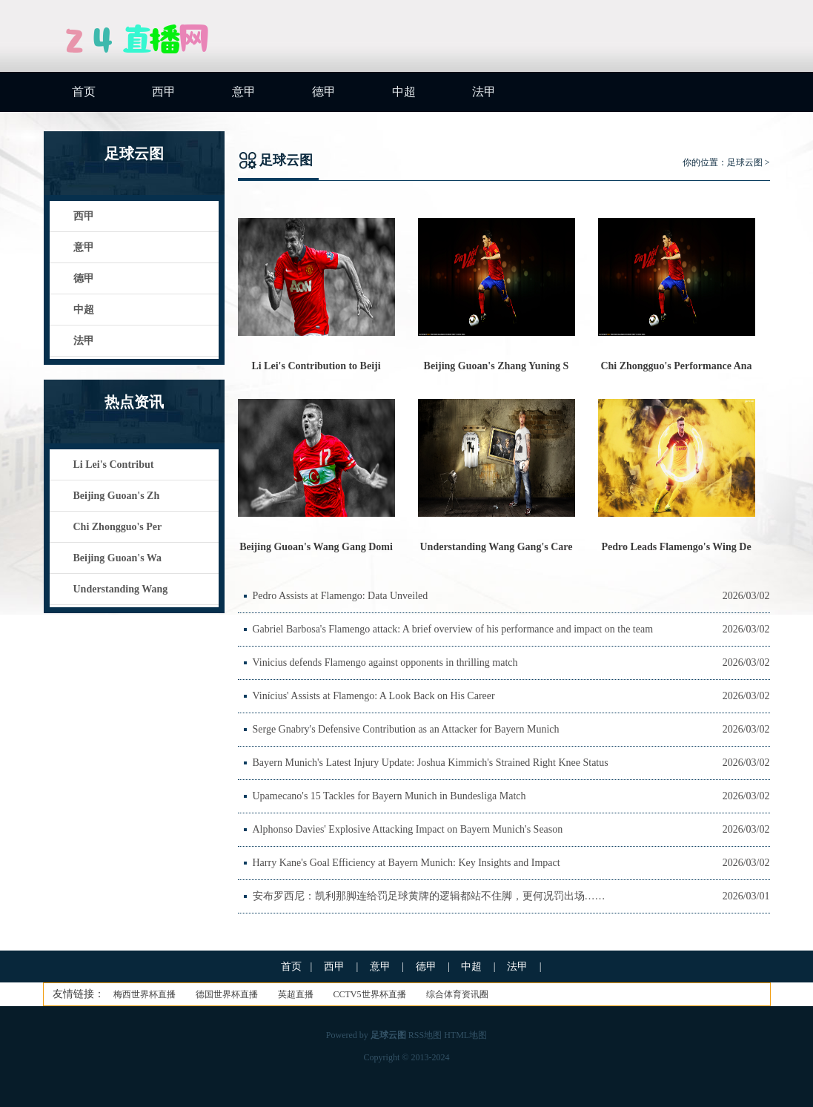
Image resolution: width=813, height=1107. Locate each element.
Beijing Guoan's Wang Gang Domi (316, 546)
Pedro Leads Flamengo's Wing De (676, 546)
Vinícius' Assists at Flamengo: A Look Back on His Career (374, 695)
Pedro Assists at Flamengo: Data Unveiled (340, 595)
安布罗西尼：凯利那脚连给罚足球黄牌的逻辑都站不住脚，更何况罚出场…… (429, 896)
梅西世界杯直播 (144, 994)
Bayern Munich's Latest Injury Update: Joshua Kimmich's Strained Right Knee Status (430, 762)
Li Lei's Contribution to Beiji (315, 365)
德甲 (324, 91)
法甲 (484, 91)
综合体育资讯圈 (457, 994)
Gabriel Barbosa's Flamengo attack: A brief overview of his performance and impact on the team (453, 629)
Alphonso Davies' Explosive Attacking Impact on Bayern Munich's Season (408, 829)
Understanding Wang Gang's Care (495, 546)
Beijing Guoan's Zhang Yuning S (496, 365)
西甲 (164, 91)
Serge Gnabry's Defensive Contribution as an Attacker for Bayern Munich (406, 729)
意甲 (244, 91)
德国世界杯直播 (227, 994)
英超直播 (295, 994)
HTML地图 (465, 1035)
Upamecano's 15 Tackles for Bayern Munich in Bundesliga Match (389, 796)
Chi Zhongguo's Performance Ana (675, 365)
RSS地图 (425, 1035)
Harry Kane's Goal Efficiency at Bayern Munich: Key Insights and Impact (406, 862)
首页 (84, 91)
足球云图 (745, 162)
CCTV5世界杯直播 (370, 994)
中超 (404, 91)
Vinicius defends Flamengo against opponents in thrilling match (385, 662)
